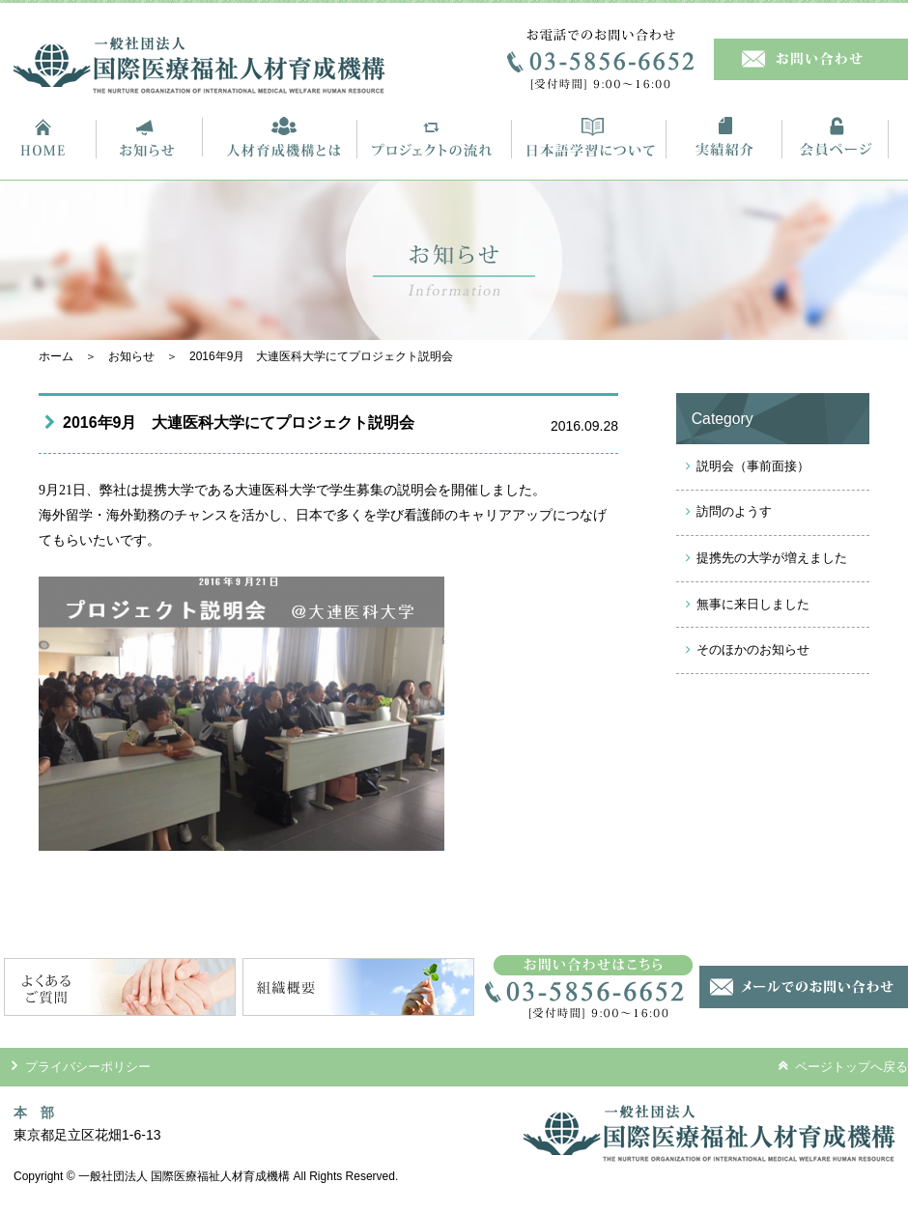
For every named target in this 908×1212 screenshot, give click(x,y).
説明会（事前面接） (752, 466)
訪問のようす (734, 511)
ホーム (56, 356)
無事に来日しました (752, 604)
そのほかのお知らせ (752, 649)
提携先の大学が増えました (771, 557)
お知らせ (131, 356)
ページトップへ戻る (843, 1066)
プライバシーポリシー (81, 1066)
